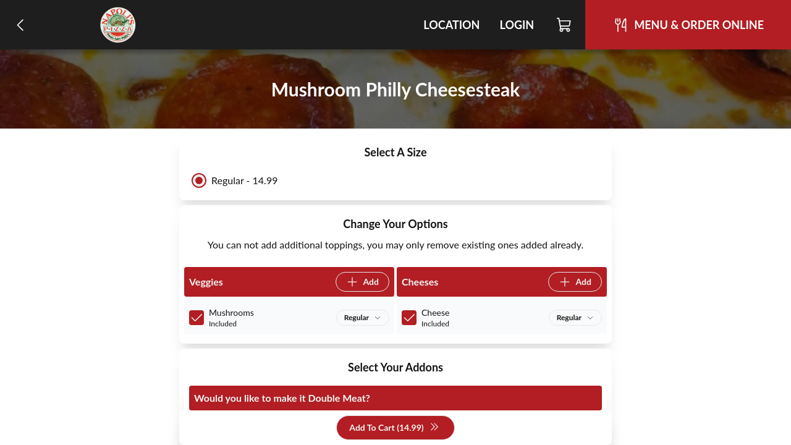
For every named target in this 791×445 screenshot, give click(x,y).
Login (516, 25)
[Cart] (564, 24)
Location (451, 25)
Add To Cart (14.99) (394, 428)
